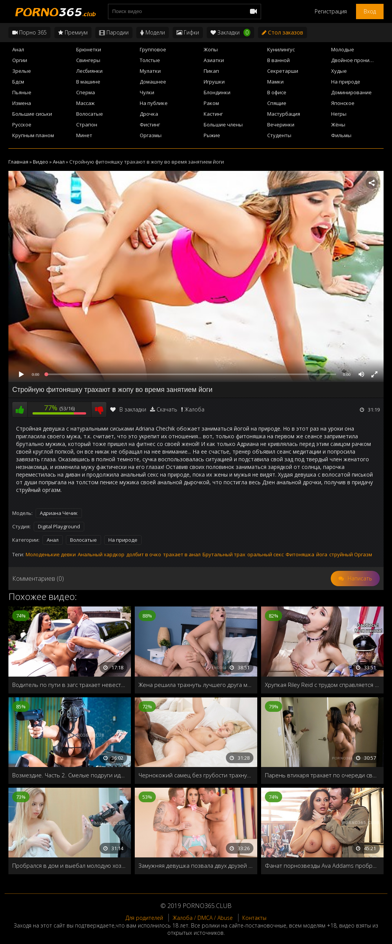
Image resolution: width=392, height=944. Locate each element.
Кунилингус (281, 49)
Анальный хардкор (101, 554)
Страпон (86, 124)
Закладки (230, 32)
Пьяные (21, 92)
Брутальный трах (224, 554)
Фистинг (150, 124)
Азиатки (214, 60)
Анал (18, 49)
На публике (154, 103)
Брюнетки (88, 49)
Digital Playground (59, 526)
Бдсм (18, 81)
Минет (84, 135)
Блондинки (217, 92)
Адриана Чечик (59, 513)
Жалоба (194, 409)
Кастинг (213, 113)
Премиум (73, 32)
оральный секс (265, 554)
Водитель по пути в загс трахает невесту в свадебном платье (69, 684)
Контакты (254, 917)
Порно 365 (29, 32)
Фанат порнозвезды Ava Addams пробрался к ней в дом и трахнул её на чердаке (322, 865)
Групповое (153, 49)
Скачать (167, 409)
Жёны (338, 124)
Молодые (342, 49)
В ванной (278, 60)
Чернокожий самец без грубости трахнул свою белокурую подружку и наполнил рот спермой (196, 775)
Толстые (150, 60)
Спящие (276, 103)
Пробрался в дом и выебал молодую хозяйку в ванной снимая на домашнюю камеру (69, 865)
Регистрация (331, 11)
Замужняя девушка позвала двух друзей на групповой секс (196, 865)
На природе (345, 81)
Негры (338, 113)
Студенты (279, 135)
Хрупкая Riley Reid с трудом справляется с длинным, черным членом (322, 684)
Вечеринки (280, 124)
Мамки (275, 81)
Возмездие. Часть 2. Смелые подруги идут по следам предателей (69, 775)
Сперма (85, 92)
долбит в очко (143, 554)
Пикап (211, 70)
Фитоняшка (300, 554)
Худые (339, 70)
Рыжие (212, 135)
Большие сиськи (32, 113)
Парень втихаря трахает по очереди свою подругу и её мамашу (322, 775)
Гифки (187, 32)
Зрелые (21, 70)
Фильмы (341, 135)
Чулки (147, 92)
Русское (21, 124)
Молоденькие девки (51, 554)
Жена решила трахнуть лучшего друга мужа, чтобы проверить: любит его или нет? (196, 684)
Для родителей (144, 917)
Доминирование (351, 92)
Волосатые (89, 113)
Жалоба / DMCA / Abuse (203, 917)
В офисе (276, 92)
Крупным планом (33, 135)
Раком (211, 103)
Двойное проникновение (357, 60)
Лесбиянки (89, 70)
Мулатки (150, 70)
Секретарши (282, 70)
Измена (21, 103)
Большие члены (223, 124)
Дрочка (149, 113)
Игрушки (214, 81)
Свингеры (88, 60)
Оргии (19, 60)
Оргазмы (151, 135)
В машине (88, 81)
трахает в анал (182, 554)
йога (321, 554)
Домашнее (153, 81)
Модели (152, 32)
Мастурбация (283, 113)
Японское (342, 103)
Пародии (114, 32)
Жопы (211, 49)
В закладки (128, 409)
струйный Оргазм (350, 554)
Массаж (85, 103)
